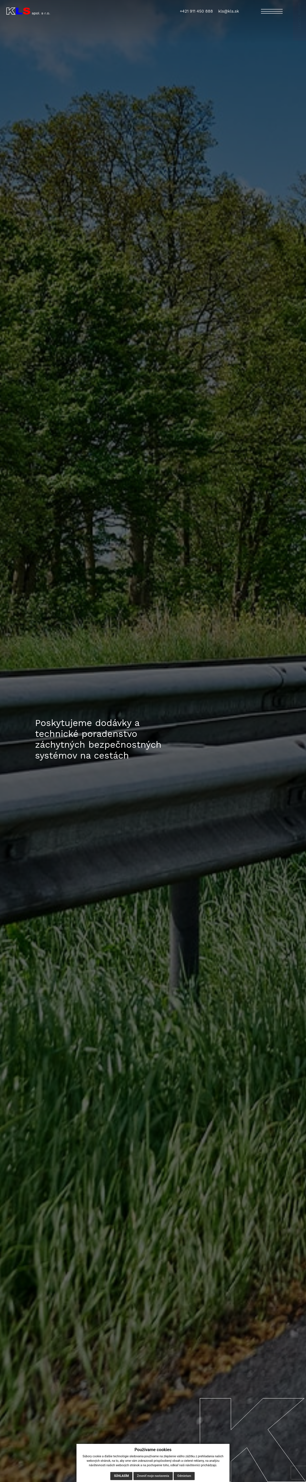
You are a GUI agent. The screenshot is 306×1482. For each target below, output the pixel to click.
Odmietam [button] (184, 1476)
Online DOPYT (299, 24)
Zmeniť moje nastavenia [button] (153, 1476)
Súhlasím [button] (121, 1476)
